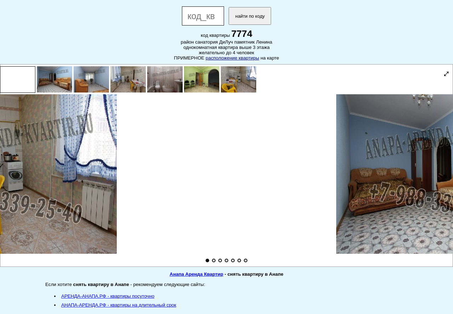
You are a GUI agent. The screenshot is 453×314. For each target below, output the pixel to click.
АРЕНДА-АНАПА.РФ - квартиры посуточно (107, 296)
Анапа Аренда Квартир (196, 274)
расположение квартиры (232, 58)
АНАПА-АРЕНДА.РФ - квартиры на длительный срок (118, 305)
